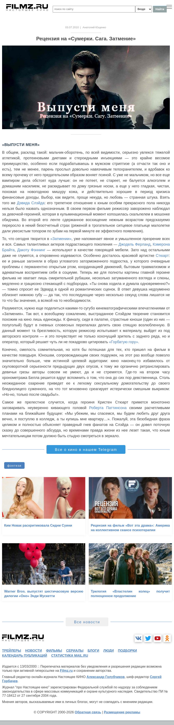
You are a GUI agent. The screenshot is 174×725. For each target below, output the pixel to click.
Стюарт (162, 256)
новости (33, 650)
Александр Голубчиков (105, 677)
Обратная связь (88, 712)
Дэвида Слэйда (30, 203)
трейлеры (11, 650)
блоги (93, 650)
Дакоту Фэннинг (31, 250)
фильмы (54, 650)
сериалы (74, 650)
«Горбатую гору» (123, 342)
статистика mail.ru (69, 655)
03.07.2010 (72, 27)
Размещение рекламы (122, 712)
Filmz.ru (66, 670)
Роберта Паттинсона (107, 408)
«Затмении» (60, 239)
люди (108, 650)
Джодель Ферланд (135, 244)
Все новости (87, 622)
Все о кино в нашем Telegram (86, 450)
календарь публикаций (24, 655)
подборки (127, 650)
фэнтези (14, 465)
